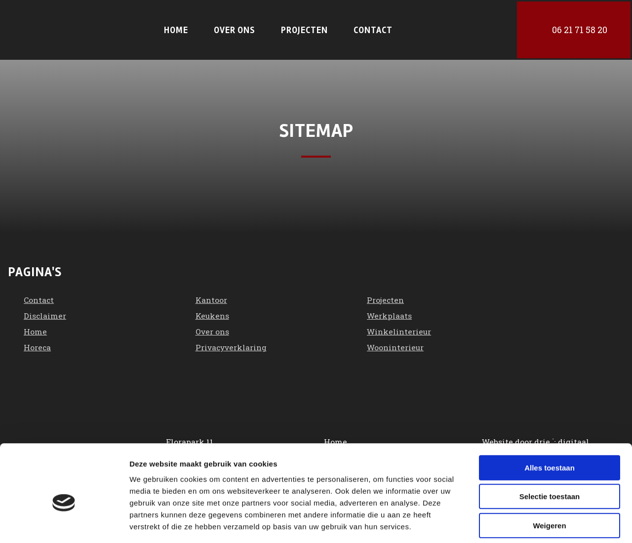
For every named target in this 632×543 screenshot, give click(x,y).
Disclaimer (45, 313)
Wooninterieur (396, 345)
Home (176, 28)
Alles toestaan (549, 422)
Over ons (234, 28)
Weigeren (549, 480)
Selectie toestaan (549, 451)
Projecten (304, 28)
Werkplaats (390, 313)
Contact (373, 28)
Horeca (37, 345)
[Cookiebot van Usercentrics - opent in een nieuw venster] (64, 523)
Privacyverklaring (233, 345)
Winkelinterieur (400, 329)
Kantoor (212, 297)
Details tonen (533, 523)
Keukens (213, 313)
